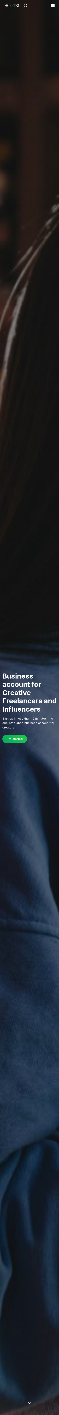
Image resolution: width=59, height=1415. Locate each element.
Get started (14, 739)
